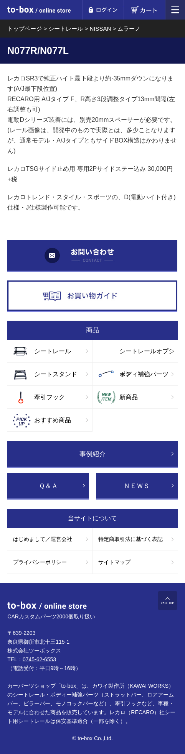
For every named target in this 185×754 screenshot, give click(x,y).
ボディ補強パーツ (143, 374)
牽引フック (49, 397)
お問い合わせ (92, 256)
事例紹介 (92, 454)
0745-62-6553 (39, 659)
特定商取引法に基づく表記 (130, 539)
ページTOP (167, 600)
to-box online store (39, 11)
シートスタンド (55, 374)
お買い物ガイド (92, 296)
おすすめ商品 (52, 420)
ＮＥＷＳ (137, 486)
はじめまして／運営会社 (42, 539)
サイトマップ (114, 562)
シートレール (52, 351)
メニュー (175, 10)
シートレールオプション (147, 355)
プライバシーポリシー (40, 562)
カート (144, 10)
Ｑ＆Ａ (48, 486)
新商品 (128, 397)
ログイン (103, 10)
